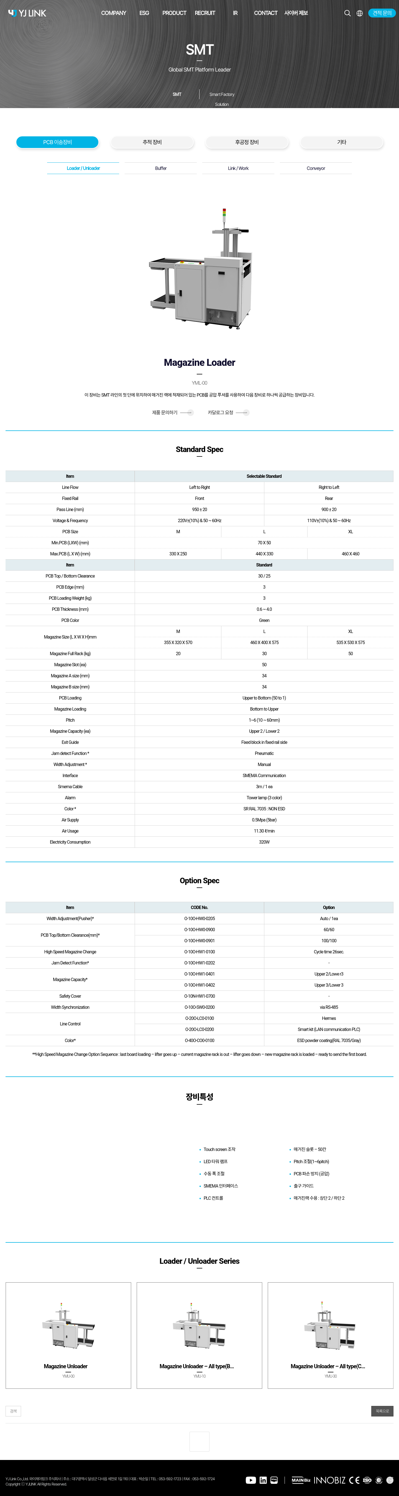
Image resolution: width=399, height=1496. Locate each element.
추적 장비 (152, 142)
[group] (68, 1335)
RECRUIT (205, 13)
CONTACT (265, 13)
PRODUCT (174, 13)
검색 (13, 1411)
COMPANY (113, 13)
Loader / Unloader (83, 168)
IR (235, 13)
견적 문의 (382, 13)
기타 (341, 142)
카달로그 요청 (227, 412)
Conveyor (316, 168)
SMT (177, 94)
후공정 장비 (247, 142)
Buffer (161, 168)
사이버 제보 (296, 13)
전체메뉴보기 (359, 13)
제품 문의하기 (171, 412)
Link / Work (238, 168)
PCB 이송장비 (57, 142)
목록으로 (382, 1411)
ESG (144, 13)
